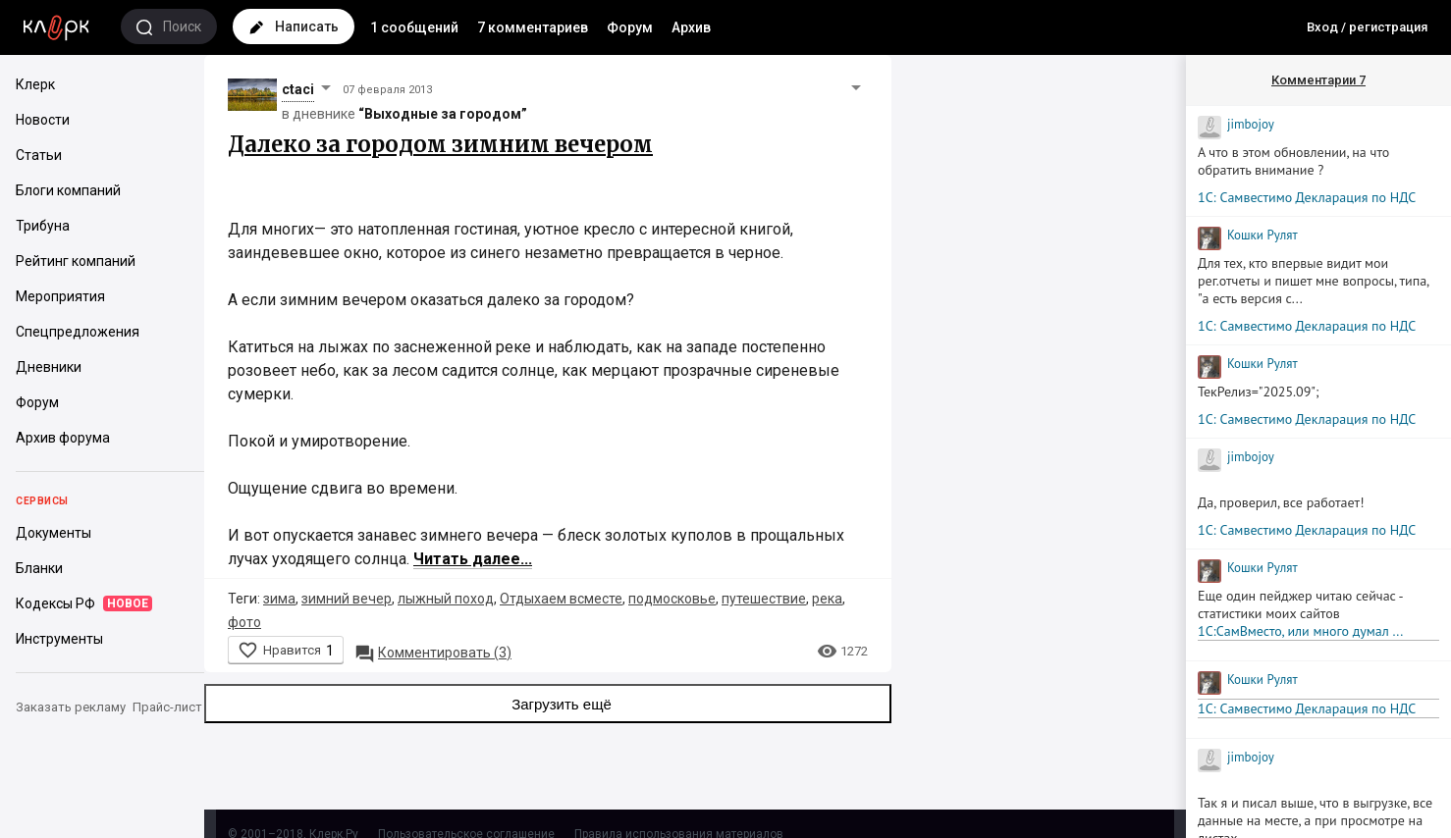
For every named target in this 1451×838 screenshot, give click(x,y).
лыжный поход (446, 598)
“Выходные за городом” (442, 114)
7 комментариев (532, 27)
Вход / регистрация (1367, 27)
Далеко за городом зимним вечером (440, 144)
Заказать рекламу (71, 707)
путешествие (764, 598)
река (827, 598)
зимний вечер (346, 598)
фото (244, 622)
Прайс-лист (167, 707)
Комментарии (1318, 80)
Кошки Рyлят (1262, 235)
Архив (691, 27)
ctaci (298, 89)
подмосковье (672, 598)
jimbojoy (1250, 124)
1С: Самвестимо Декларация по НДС (1307, 197)
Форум (630, 27)
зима (279, 598)
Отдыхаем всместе (561, 598)
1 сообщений (414, 27)
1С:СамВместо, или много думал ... (1300, 631)
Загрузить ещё (548, 703)
